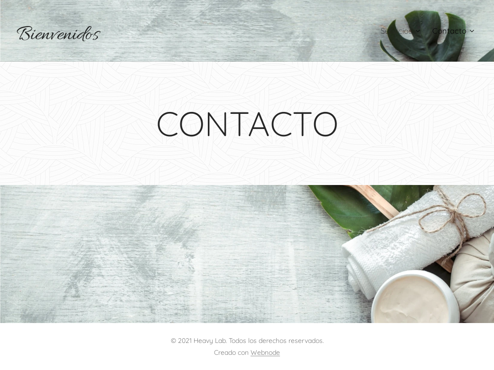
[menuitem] (399, 31)
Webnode (265, 352)
